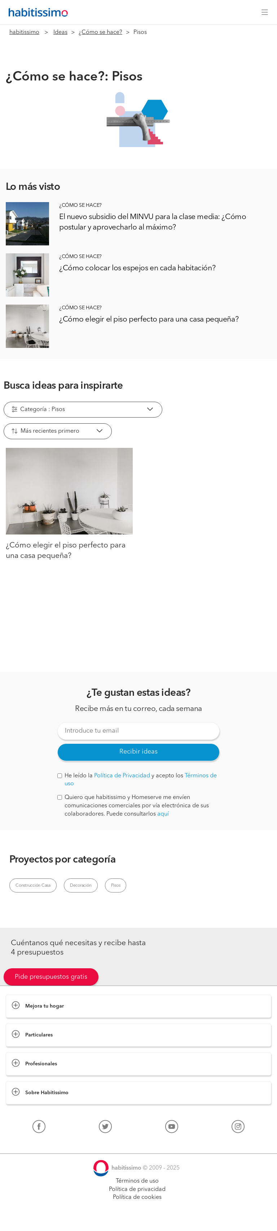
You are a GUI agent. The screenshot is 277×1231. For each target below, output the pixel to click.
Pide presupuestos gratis (51, 977)
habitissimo (24, 32)
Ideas (60, 32)
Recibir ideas (138, 751)
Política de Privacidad (122, 776)
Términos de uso (137, 1181)
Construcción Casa (33, 885)
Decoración (81, 885)
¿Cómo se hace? (100, 32)
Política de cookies (137, 1197)
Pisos (115, 885)
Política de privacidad (137, 1189)
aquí (163, 814)
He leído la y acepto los (137, 780)
